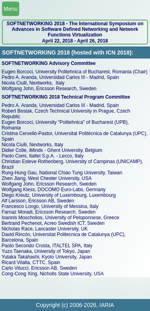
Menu (11, 9)
